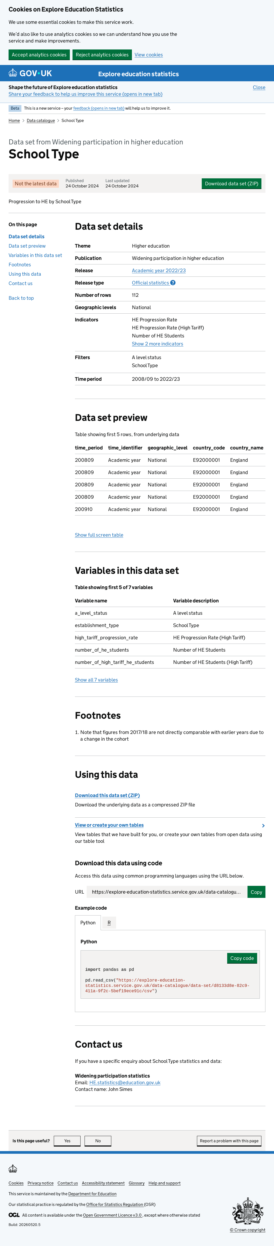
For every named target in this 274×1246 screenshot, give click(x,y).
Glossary (136, 1183)
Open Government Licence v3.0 (112, 1215)
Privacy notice (41, 1183)
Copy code (242, 958)
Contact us (21, 283)
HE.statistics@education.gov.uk (125, 1082)
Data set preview (27, 246)
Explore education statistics (138, 74)
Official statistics (154, 282)
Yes (72, 1140)
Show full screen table (99, 535)
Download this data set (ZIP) (107, 795)
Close (259, 87)
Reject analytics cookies (102, 55)
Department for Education (92, 1193)
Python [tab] (88, 923)
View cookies (149, 55)
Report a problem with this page (229, 1140)
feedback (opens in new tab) (98, 108)
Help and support (165, 1183)
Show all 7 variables (96, 680)
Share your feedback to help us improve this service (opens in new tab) (85, 94)
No (103, 1140)
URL (79, 892)
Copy (256, 892)
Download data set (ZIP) (231, 183)
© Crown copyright (247, 1229)
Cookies (16, 1183)
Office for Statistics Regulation (115, 1204)
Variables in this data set (35, 255)
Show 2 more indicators (157, 343)
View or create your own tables (109, 825)
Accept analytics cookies (39, 55)
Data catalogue (41, 120)
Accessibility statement (103, 1183)
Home (14, 120)
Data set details (26, 236)
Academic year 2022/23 (159, 270)
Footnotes (20, 264)
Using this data (25, 274)
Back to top (21, 298)
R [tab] (109, 923)
